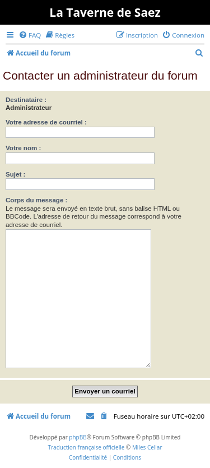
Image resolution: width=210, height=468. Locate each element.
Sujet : (15, 174)
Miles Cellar (147, 447)
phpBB (77, 437)
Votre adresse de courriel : (46, 122)
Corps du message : (36, 200)
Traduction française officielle (86, 447)
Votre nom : (23, 148)
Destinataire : (26, 99)
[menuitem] (29, 35)
